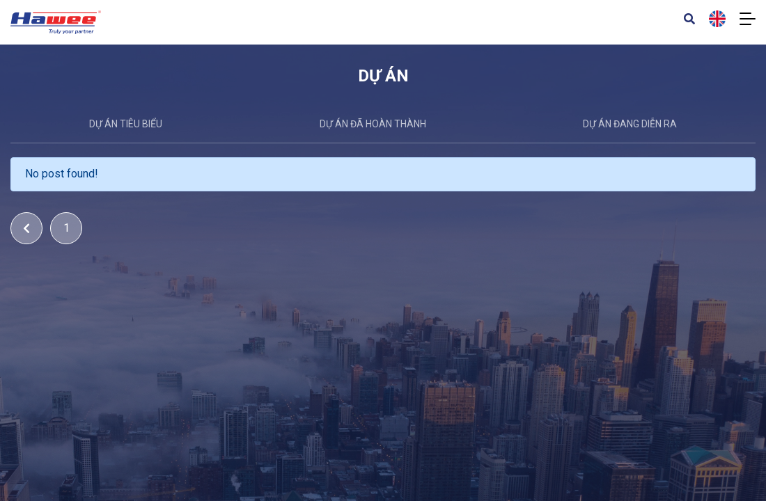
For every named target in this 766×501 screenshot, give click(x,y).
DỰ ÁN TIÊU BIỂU (125, 123)
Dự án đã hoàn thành (373, 123)
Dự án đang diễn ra (630, 123)
